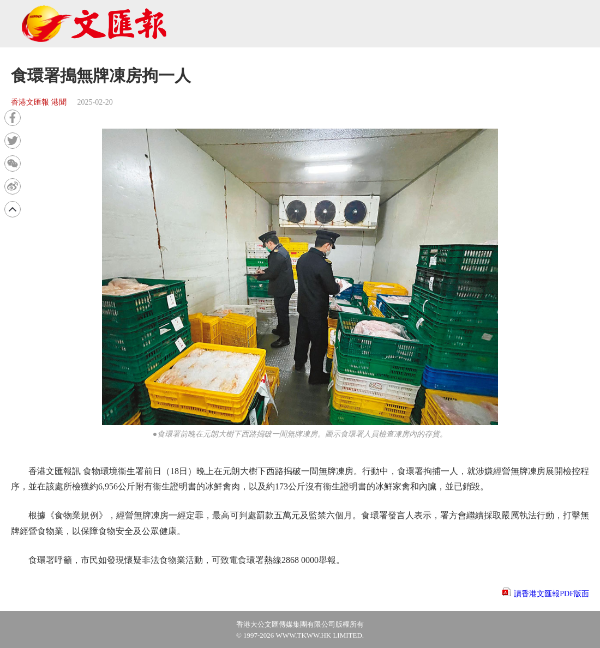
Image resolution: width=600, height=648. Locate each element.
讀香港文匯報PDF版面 (551, 594)
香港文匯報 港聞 (39, 102)
